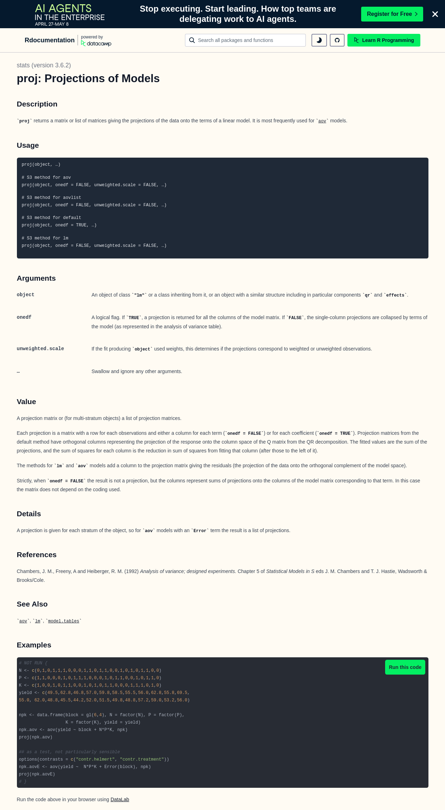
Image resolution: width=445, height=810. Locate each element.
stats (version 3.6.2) (44, 65)
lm (37, 621)
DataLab (120, 799)
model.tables (63, 621)
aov (322, 121)
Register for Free (392, 14)
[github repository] (337, 40)
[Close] (435, 14)
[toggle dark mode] (319, 40)
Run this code (405, 667)
